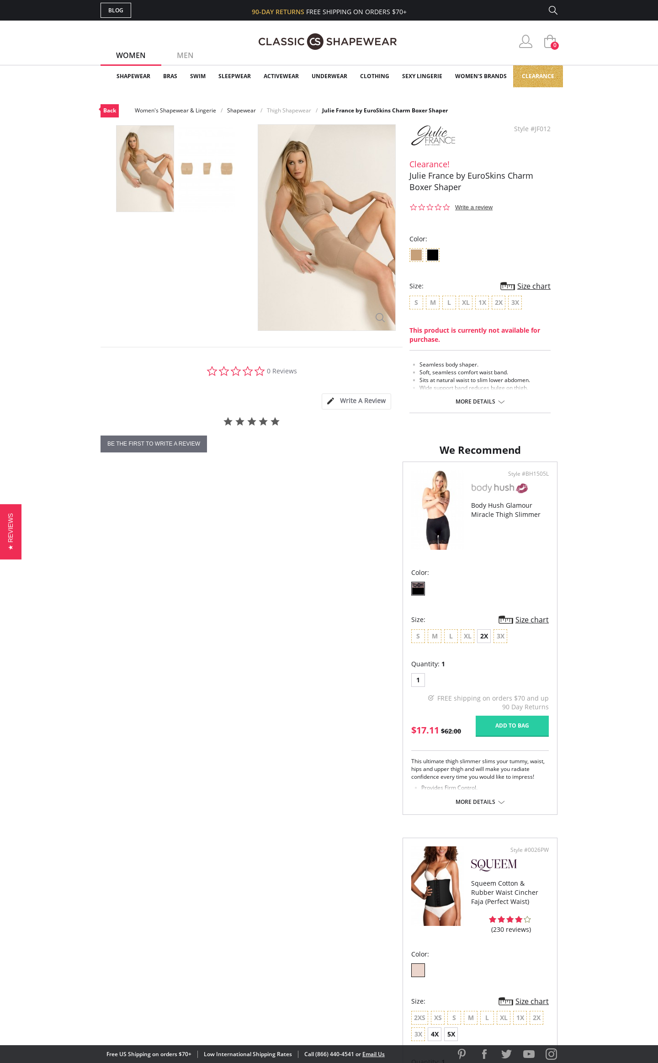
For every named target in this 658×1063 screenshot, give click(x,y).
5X (514, 657)
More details (475, 401)
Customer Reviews (406, 912)
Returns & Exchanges (292, 956)
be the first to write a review (153, 444)
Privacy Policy (399, 956)
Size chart (534, 286)
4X (497, 657)
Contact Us (275, 971)
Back (109, 110)
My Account (276, 912)
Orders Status (280, 927)
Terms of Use (172, 1022)
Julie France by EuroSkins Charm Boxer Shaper (385, 110)
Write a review (474, 207)
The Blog (390, 942)
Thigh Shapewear (289, 110)
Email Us (373, 1054)
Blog (115, 10)
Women (131, 55)
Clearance (538, 76)
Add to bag (279, 746)
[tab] (356, 401)
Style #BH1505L (295, 495)
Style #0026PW (526, 495)
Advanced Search (285, 897)
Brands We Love (402, 927)
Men (185, 55)
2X (182, 657)
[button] (10, 531)
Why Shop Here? (401, 897)
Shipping (269, 942)
